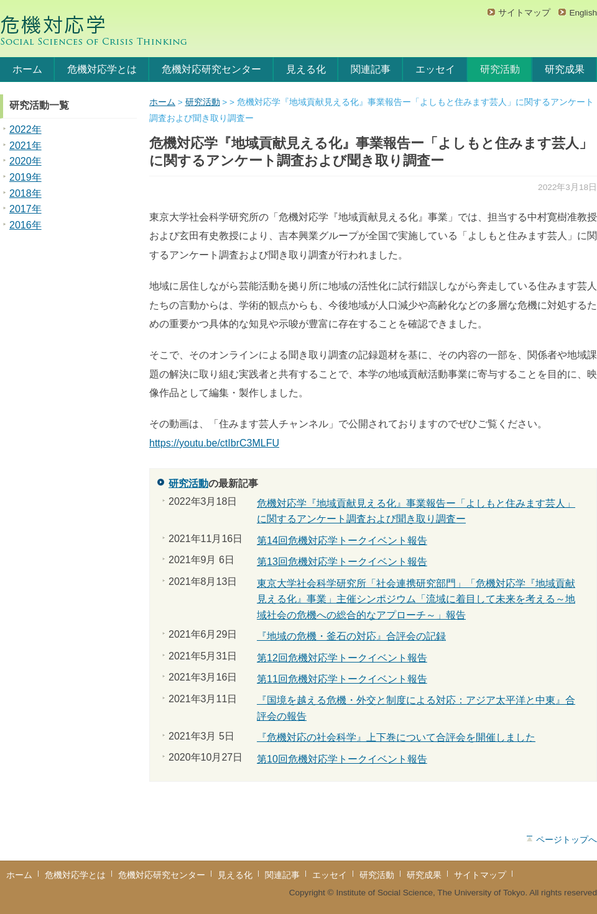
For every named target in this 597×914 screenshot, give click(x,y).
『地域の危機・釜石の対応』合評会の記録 (351, 636)
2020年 (25, 161)
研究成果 (565, 69)
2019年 (25, 177)
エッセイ (435, 69)
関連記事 (371, 69)
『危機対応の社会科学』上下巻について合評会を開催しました (396, 737)
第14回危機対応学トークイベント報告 (342, 540)
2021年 (25, 145)
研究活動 (500, 69)
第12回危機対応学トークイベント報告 (342, 658)
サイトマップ (524, 12)
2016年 (25, 225)
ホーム (27, 69)
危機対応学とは (102, 69)
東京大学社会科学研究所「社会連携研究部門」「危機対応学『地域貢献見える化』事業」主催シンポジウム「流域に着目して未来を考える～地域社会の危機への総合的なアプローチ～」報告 (416, 599)
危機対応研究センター (211, 69)
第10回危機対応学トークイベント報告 (342, 759)
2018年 (25, 193)
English (583, 12)
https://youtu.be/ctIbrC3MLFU (214, 443)
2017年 (25, 209)
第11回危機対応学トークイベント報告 (342, 679)
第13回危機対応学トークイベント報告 (342, 561)
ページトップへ (566, 839)
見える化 (306, 69)
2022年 (25, 129)
